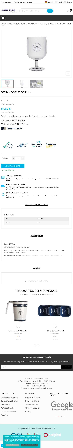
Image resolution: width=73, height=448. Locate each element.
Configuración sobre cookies (29, 445)
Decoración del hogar (32, 397)
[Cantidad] (18, 158)
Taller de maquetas (31, 404)
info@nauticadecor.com (23, 2)
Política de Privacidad (8, 408)
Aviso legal (4, 415)
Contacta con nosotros (8, 411)
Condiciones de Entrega (9, 401)
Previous (35, 345)
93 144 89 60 (6, 2)
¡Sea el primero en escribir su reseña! (36, 281)
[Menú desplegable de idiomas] (49, 2)
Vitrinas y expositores (32, 408)
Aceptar (12, 444)
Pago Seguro (5, 404)
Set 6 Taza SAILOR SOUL (18, 331)
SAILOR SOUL (18, 333)
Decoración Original (32, 401)
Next (38, 345)
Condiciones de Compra (9, 397)
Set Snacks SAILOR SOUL (55, 331)
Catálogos (28, 411)
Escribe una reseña (7, 104)
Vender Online (36, 429)
